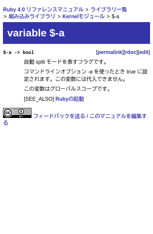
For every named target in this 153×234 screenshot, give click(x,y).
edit (143, 52)
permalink (110, 52)
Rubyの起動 (69, 99)
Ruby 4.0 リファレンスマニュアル (43, 9)
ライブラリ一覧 (108, 9)
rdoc (130, 52)
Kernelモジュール (84, 16)
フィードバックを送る (59, 116)
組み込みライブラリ (31, 16)
